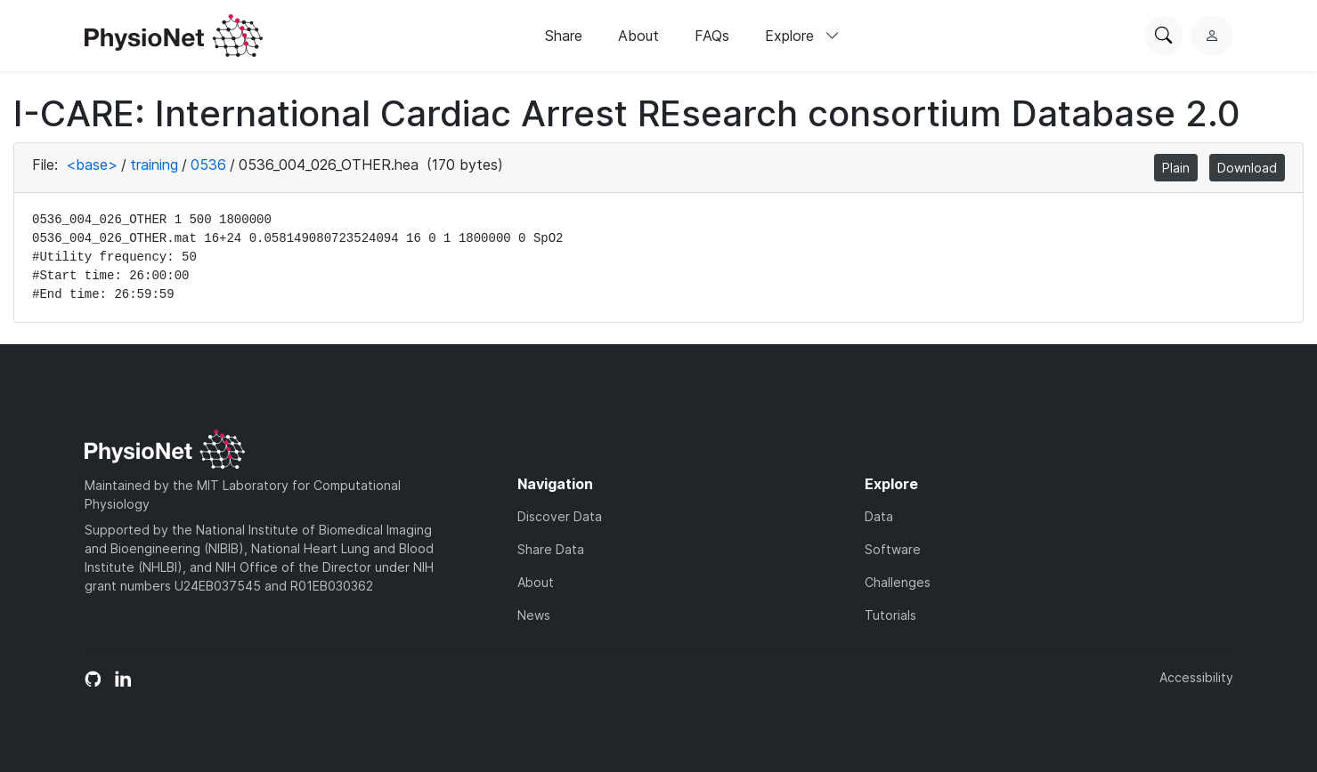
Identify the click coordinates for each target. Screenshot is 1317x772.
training (154, 164)
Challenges (898, 582)
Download (1247, 167)
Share (563, 35)
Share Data (550, 549)
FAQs (712, 35)
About (638, 35)
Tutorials (890, 615)
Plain (1176, 167)
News (533, 615)
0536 (208, 164)
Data (879, 516)
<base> (92, 164)
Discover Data (559, 516)
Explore (802, 35)
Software (893, 549)
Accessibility (1196, 677)
